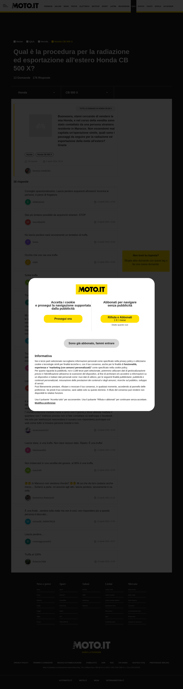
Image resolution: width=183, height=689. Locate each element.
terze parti (83, 370)
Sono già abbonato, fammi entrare (91, 343)
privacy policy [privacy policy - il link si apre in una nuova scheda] (126, 361)
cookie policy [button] (121, 367)
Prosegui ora (63, 318)
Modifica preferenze (45, 403)
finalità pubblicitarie (122, 377)
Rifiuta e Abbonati (120, 319)
